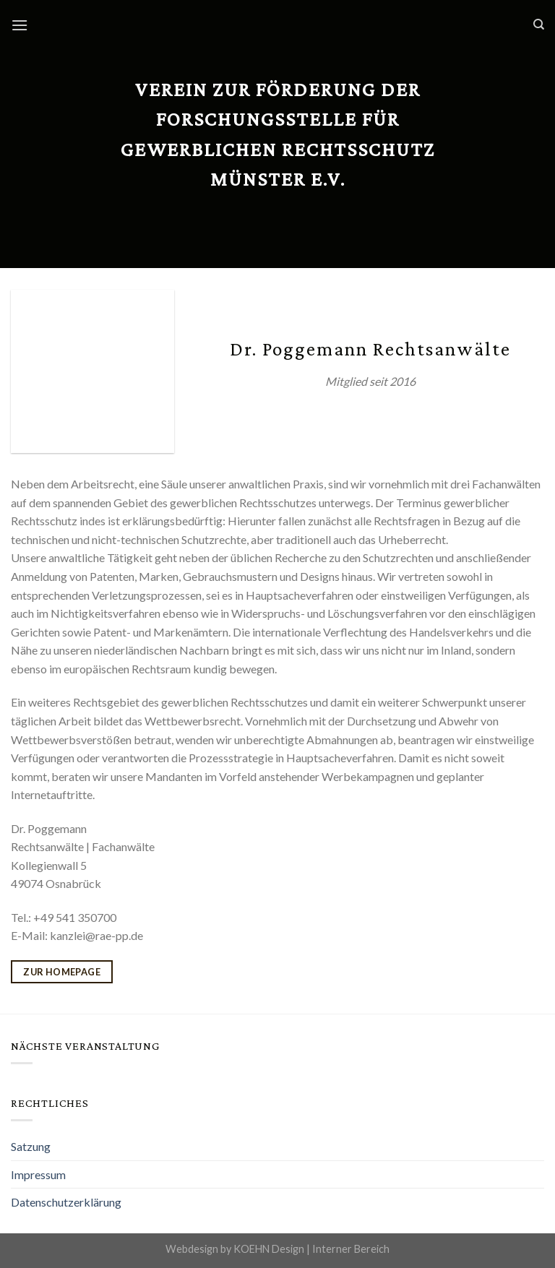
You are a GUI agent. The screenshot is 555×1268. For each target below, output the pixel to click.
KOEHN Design (268, 1249)
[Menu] (19, 25)
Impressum (38, 1174)
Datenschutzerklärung (66, 1202)
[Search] (538, 24)
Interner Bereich (351, 1249)
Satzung (31, 1146)
